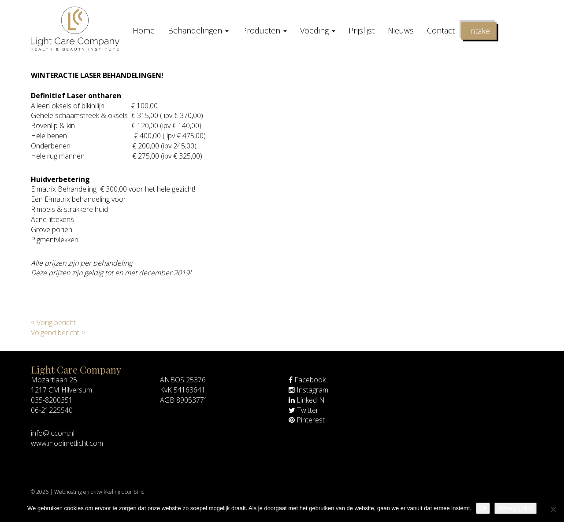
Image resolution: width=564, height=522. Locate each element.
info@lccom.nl (52, 433)
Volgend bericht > (58, 332)
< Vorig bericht (53, 322)
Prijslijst (362, 30)
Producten (264, 30)
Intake (479, 31)
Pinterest (307, 420)
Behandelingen (198, 30)
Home (144, 30)
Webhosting (68, 492)
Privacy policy (515, 508)
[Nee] (553, 509)
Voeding (317, 30)
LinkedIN (307, 400)
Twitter (304, 410)
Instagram (308, 390)
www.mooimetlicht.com (67, 443)
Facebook (307, 380)
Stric (139, 492)
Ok (483, 508)
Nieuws (401, 30)
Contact (441, 30)
